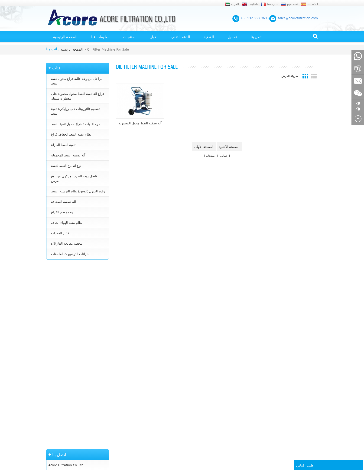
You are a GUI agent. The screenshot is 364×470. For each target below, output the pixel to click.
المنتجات (129, 36)
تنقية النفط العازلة (63, 145)
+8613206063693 (61, 316)
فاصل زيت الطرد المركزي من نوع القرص (74, 178)
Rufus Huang (293, 438)
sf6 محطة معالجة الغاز (66, 243)
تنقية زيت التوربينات (188, 405)
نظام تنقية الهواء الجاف (66, 222)
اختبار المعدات (60, 233)
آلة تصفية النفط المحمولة (68, 155)
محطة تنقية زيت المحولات (192, 385)
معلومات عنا (100, 36)
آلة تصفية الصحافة (63, 201)
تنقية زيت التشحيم (187, 412)
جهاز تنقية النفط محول (190, 399)
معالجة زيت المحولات (189, 392)
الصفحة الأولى (204, 146)
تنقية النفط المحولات (189, 372)
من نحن (51, 399)
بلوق (49, 412)
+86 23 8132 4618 (61, 326)
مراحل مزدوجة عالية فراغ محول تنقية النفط (77, 80)
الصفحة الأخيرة (229, 146)
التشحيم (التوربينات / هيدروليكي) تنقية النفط (76, 111)
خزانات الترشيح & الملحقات (70, 254)
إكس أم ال (53, 392)
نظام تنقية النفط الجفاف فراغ (71, 134)
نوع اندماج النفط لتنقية (66, 165)
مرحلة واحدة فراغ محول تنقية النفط (75, 124)
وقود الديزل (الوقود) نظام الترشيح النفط (78, 191)
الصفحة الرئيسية (65, 36)
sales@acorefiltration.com (68, 307)
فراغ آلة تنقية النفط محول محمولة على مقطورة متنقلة (77, 95)
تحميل (232, 36)
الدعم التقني (180, 36)
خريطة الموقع (55, 385)
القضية (209, 36)
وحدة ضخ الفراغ (62, 212)
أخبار (153, 36)
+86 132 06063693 (62, 292)
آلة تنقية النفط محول (189, 379)
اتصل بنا (256, 36)
